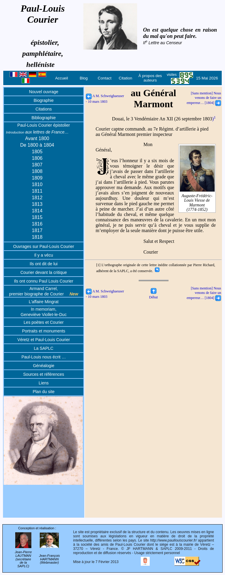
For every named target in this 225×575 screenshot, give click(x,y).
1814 (37, 210)
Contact (104, 78)
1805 (37, 151)
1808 (37, 171)
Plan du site (43, 391)
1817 (37, 230)
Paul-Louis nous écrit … (44, 357)
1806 (37, 158)
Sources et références (43, 374)
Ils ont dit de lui (43, 263)
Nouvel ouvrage (43, 91)
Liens (43, 383)
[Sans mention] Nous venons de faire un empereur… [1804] (204, 98)
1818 (37, 237)
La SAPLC (43, 348)
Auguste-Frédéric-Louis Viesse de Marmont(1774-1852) (197, 200)
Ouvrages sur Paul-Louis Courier (43, 246)
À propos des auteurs (150, 77)
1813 (37, 204)
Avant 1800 (37, 138)
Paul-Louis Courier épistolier (43, 125)
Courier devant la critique (43, 272)
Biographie (44, 100)
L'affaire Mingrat (44, 301)
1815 (37, 217)
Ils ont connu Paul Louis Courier (43, 281)
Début (153, 295)
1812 (37, 197)
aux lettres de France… (37, 132)
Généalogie (43, 365)
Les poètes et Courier (44, 322)
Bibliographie (44, 117)
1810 (37, 184)
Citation (125, 78)
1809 (37, 177)
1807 (37, 164)
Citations (44, 109)
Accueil (61, 78)
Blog (84, 78)
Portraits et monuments (43, 331)
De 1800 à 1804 (37, 145)
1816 (37, 223)
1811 (37, 191)
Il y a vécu (43, 255)
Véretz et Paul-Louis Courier (43, 339)
